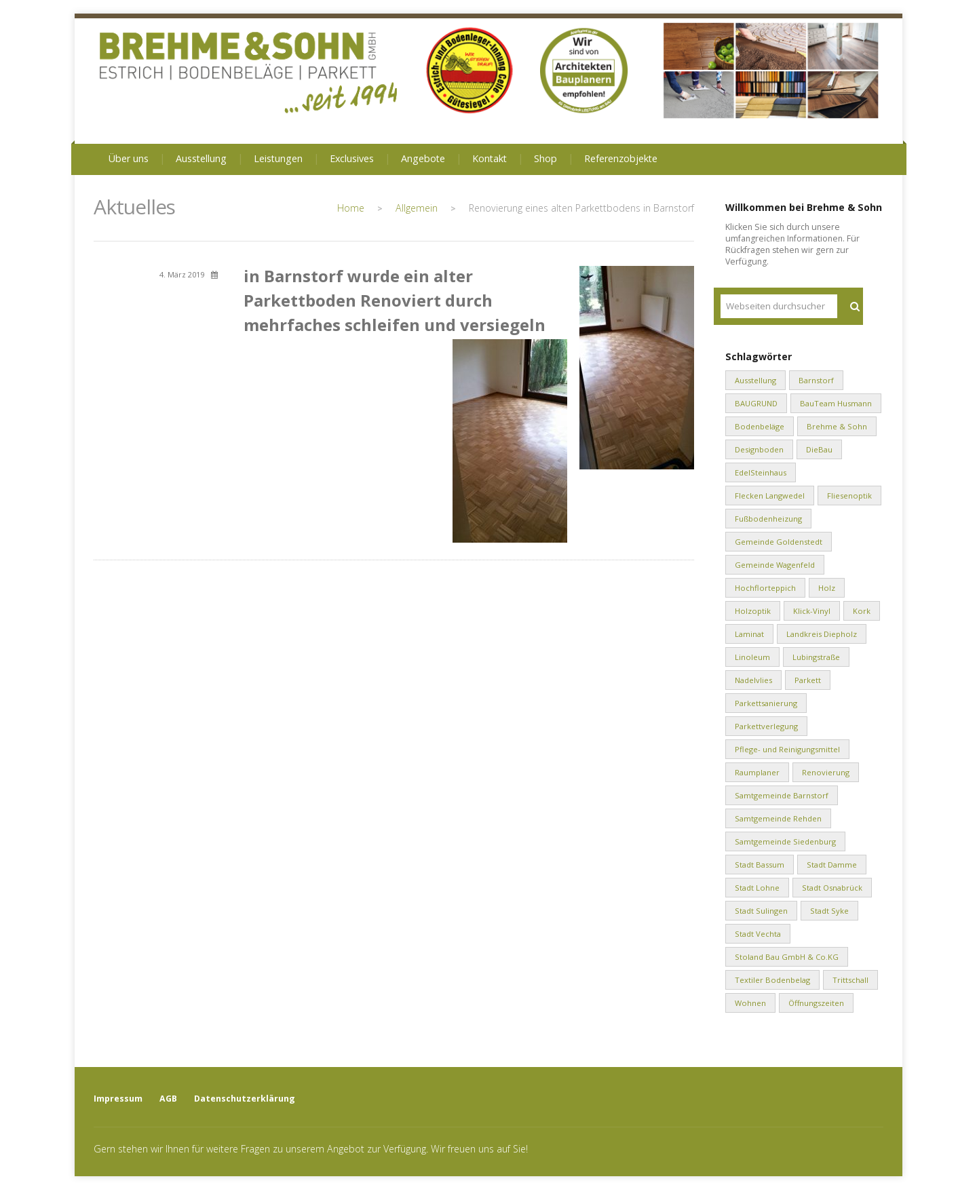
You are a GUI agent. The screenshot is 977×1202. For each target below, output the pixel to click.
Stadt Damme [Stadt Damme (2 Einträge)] (832, 864)
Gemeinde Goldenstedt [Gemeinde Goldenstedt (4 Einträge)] (778, 542)
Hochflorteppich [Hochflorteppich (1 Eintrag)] (765, 588)
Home (350, 207)
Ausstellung (201, 158)
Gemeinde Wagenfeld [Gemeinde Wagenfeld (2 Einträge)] (775, 565)
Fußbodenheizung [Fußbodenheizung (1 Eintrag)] (768, 518)
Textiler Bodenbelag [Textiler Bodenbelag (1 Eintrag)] (772, 980)
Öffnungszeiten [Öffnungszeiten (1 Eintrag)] (816, 1003)
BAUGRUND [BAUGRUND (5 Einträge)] (756, 403)
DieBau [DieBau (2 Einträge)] (819, 449)
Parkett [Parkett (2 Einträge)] (807, 680)
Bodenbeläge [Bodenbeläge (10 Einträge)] (759, 426)
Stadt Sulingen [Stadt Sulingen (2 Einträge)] (761, 911)
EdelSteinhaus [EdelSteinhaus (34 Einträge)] (760, 472)
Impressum (118, 1098)
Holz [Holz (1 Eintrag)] (826, 588)
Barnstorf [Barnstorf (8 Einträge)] (816, 380)
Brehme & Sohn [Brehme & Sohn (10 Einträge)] (837, 426)
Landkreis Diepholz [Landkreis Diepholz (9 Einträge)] (821, 634)
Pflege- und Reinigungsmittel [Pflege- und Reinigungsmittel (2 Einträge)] (787, 749)
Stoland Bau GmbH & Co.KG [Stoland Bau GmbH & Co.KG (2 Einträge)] (787, 957)
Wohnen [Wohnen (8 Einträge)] (750, 1003)
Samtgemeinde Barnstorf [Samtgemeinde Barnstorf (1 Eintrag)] (781, 795)
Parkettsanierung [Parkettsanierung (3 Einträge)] (766, 703)
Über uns (129, 158)
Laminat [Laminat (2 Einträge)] (749, 634)
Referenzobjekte (620, 158)
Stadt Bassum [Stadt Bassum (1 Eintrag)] (759, 864)
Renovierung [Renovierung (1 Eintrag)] (825, 772)
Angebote (423, 158)
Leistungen (278, 158)
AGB (168, 1098)
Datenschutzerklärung (244, 1098)
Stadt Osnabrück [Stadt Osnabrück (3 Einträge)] (832, 888)
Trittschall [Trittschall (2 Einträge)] (850, 980)
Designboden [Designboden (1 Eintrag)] (759, 449)
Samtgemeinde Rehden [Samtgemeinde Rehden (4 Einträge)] (778, 818)
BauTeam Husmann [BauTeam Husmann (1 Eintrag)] (836, 403)
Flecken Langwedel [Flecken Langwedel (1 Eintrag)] (770, 495)
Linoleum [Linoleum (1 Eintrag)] (752, 657)
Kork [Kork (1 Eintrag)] (861, 611)
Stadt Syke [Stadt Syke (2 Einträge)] (829, 911)
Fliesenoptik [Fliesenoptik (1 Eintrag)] (849, 495)
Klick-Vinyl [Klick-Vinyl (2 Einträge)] (811, 611)
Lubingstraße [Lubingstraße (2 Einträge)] (816, 657)
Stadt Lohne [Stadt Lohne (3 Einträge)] (757, 888)
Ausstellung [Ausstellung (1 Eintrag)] (755, 380)
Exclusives (352, 158)
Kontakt (489, 158)
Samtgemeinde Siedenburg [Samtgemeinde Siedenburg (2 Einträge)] (785, 841)
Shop (545, 158)
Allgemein (417, 207)
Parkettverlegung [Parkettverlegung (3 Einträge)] (766, 726)
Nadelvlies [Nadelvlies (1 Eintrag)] (753, 680)
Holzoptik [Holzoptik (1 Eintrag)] (753, 611)
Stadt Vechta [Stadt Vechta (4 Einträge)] (758, 934)
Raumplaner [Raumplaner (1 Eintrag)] (757, 772)
